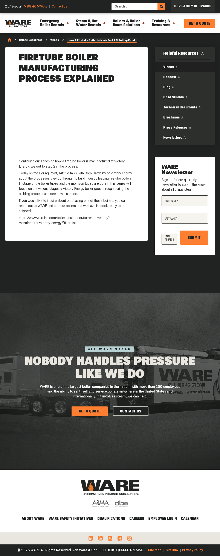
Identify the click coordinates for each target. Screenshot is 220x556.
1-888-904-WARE (35, 6)
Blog (166, 87)
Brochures (171, 117)
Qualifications (111, 519)
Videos (54, 40)
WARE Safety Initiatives (71, 519)
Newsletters (172, 138)
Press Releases (175, 127)
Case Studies (173, 97)
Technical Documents (180, 107)
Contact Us (59, 6)
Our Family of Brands (192, 6)
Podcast (169, 77)
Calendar (190, 519)
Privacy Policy (192, 550)
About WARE (33, 519)
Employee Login (162, 519)
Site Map (154, 550)
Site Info (172, 550)
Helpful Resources (30, 40)
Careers (136, 519)
